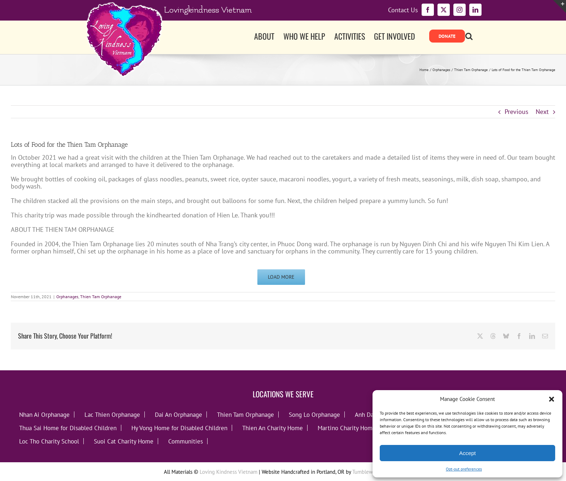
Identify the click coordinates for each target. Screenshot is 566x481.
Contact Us (403, 10)
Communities (185, 441)
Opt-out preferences (464, 469)
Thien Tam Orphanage (100, 296)
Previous (516, 111)
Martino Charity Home (347, 428)
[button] (551, 399)
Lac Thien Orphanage (112, 414)
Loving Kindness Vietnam (228, 471)
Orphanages (67, 296)
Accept (467, 453)
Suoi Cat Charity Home (123, 441)
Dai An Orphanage (178, 414)
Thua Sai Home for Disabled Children (68, 428)
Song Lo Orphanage (314, 414)
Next (542, 111)
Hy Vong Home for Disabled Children (179, 428)
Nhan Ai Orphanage (44, 414)
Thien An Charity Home (272, 428)
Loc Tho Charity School (49, 441)
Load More (281, 277)
